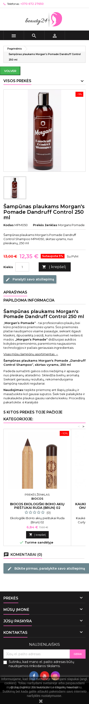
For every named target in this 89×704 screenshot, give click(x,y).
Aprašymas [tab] (15, 292)
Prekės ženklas (45, 225)
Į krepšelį (54, 267)
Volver (10, 71)
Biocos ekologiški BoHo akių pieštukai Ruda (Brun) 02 (37, 506)
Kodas (8, 225)
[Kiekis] (22, 267)
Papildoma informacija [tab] (28, 300)
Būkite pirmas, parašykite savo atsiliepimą (46, 568)
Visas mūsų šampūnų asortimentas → (30, 354)
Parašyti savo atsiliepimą (29, 279)
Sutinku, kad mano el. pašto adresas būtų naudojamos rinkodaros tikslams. (41, 664)
